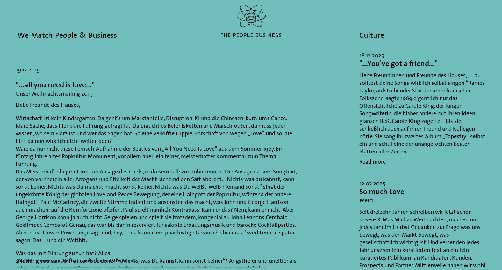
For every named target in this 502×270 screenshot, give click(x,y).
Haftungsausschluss (85, 260)
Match (42, 35)
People (66, 35)
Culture (371, 35)
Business (102, 35)
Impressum (47, 260)
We (23, 35)
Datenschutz (123, 260)
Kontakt (24, 260)
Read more (372, 161)
